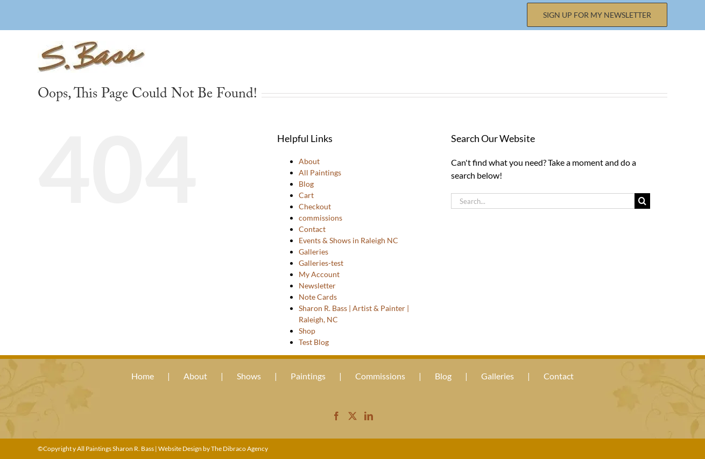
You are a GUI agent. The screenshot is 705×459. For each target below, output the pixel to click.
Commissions (380, 376)
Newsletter (317, 285)
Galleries (313, 251)
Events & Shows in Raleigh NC (348, 240)
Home (142, 376)
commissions (320, 217)
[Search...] (542, 201)
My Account (319, 274)
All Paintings (320, 172)
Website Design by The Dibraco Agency (213, 448)
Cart (306, 195)
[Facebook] (336, 416)
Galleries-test (321, 262)
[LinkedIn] (368, 416)
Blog (306, 183)
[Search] (642, 201)
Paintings (308, 376)
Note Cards (318, 296)
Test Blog (314, 342)
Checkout (315, 206)
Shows (249, 376)
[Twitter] (352, 416)
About (309, 161)
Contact (312, 229)
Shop (307, 330)
